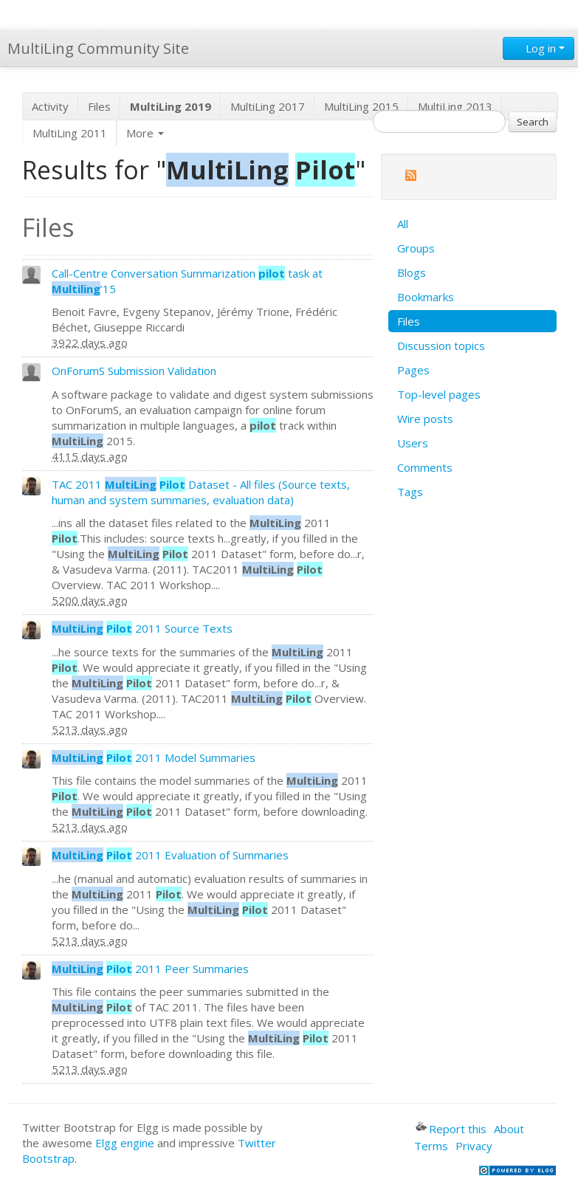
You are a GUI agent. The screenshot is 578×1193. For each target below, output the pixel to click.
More (145, 133)
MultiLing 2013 (455, 106)
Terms (431, 1145)
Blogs (411, 272)
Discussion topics (441, 345)
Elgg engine (124, 1142)
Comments (425, 467)
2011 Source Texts (142, 628)
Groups (416, 248)
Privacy (473, 1145)
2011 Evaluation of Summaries (170, 855)
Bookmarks (425, 296)
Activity (50, 106)
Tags (410, 491)
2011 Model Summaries (153, 757)
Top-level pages (439, 394)
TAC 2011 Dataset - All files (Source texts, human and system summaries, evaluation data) (201, 492)
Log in (538, 48)
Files (99, 106)
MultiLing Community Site (98, 48)
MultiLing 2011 (69, 133)
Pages (413, 369)
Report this (451, 1128)
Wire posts (425, 418)
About (509, 1128)
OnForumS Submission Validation (134, 370)
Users (412, 443)
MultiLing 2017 (267, 106)
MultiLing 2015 (361, 106)
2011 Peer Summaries (150, 968)
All (402, 223)
